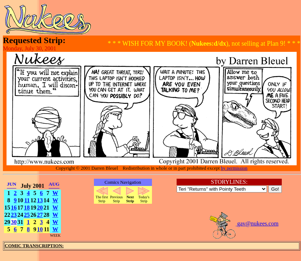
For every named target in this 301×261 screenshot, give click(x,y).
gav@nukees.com (244, 223)
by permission (234, 168)
